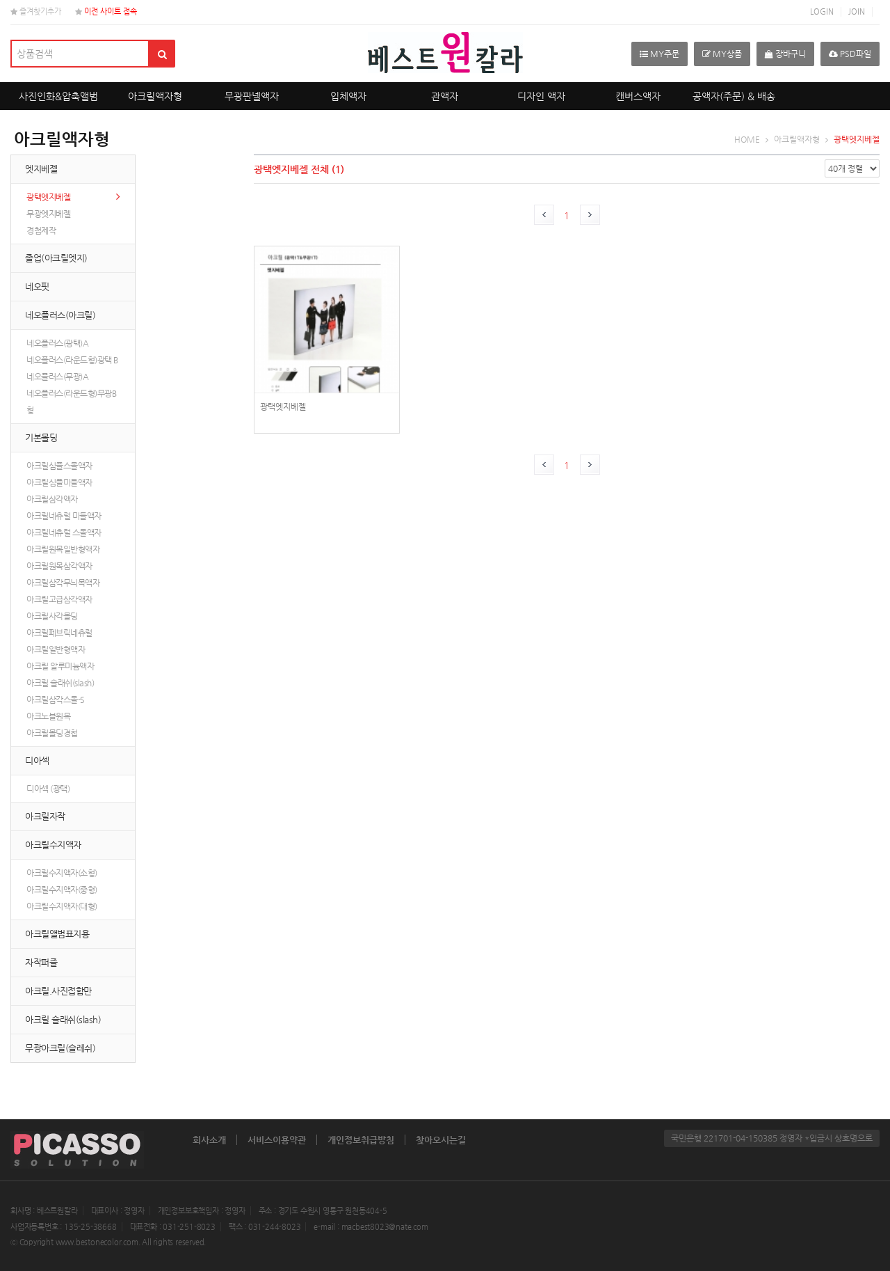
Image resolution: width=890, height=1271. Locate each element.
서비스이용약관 (277, 1140)
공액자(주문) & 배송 (734, 96)
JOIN (856, 11)
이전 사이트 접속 (106, 11)
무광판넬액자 (252, 96)
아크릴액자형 (155, 96)
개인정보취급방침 (360, 1140)
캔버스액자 (638, 96)
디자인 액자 (541, 96)
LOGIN (822, 11)
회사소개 (209, 1140)
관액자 (444, 96)
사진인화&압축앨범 (58, 96)
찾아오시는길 (441, 1140)
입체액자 (348, 96)
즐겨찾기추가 (35, 11)
